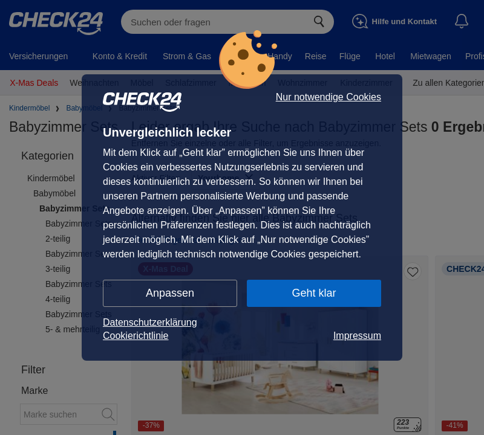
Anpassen (170, 293)
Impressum (357, 335)
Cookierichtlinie (136, 335)
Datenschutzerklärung (150, 322)
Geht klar (314, 293)
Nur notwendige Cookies (328, 97)
